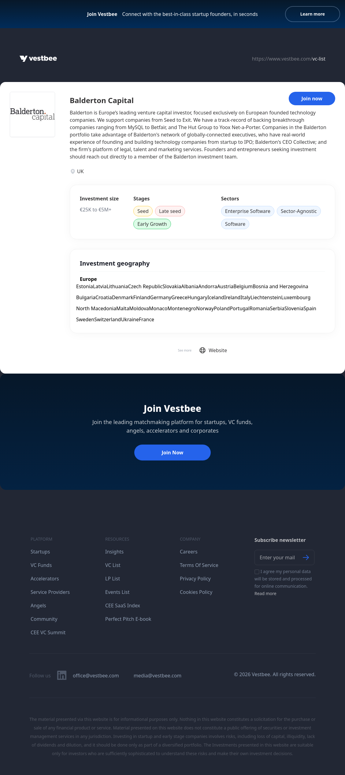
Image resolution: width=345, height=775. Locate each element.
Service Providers (50, 592)
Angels (38, 605)
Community (44, 619)
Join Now (172, 452)
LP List (112, 578)
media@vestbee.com (157, 675)
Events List (117, 592)
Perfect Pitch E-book (128, 619)
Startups (40, 551)
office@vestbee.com (96, 675)
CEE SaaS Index (122, 605)
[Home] (38, 59)
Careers (189, 551)
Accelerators (45, 578)
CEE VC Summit (48, 632)
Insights (114, 551)
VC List (113, 565)
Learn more (312, 14)
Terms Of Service (199, 565)
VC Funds (41, 565)
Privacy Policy (195, 578)
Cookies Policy (196, 592)
